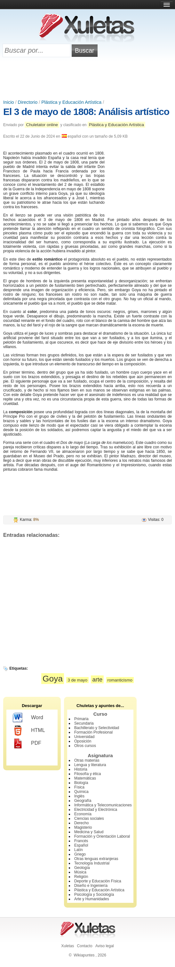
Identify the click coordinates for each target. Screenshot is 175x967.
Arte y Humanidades (91, 899)
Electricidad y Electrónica (95, 809)
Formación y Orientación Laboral (102, 836)
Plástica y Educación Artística (71, 102)
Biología (81, 782)
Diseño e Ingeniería (90, 885)
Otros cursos (85, 745)
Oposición (82, 741)
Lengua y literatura (90, 765)
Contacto (84, 946)
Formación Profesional (93, 732)
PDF (27, 743)
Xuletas (67, 946)
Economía (82, 814)
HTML (29, 731)
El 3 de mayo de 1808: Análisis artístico (86, 111)
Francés (81, 841)
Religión (81, 876)
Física (79, 787)
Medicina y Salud (88, 832)
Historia (80, 769)
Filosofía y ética (87, 774)
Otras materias (86, 760)
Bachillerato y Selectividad (96, 728)
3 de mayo (77, 680)
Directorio (28, 102)
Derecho (81, 823)
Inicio (8, 102)
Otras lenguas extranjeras (96, 859)
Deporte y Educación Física (97, 881)
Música (80, 872)
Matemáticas (85, 778)
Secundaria (84, 723)
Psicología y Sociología (94, 894)
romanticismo (119, 680)
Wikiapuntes (84, 955)
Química (81, 791)
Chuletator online (42, 124)
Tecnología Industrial (91, 863)
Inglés (79, 796)
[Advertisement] (88, 79)
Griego (80, 854)
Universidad (84, 737)
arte (97, 679)
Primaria (81, 719)
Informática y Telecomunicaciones (103, 805)
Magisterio (83, 827)
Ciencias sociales (89, 818)
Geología (82, 867)
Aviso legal (104, 946)
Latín (78, 850)
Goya (53, 678)
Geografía (82, 800)
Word (28, 718)
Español (81, 845)
